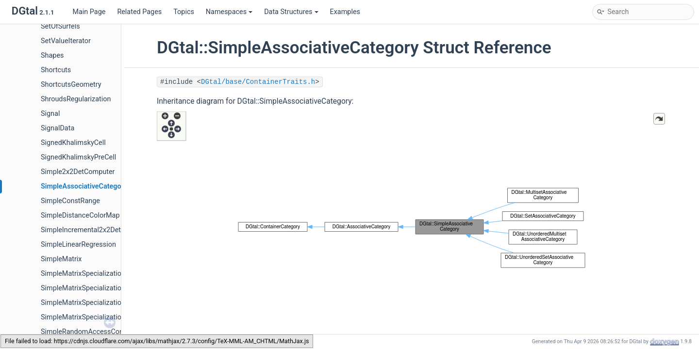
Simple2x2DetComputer (78, 172)
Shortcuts (56, 70)
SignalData (57, 128)
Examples (345, 12)
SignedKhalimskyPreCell (78, 157)
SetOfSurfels (60, 26)
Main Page (88, 12)
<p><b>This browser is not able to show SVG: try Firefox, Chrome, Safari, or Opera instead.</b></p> (411, 225)
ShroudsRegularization (76, 99)
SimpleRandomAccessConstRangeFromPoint (111, 332)
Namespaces (229, 12)
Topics (183, 12)
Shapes (52, 55)
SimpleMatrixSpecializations (85, 274)
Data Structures (291, 12)
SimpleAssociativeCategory (84, 186)
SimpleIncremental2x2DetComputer (96, 230)
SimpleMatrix (61, 259)
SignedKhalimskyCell (73, 143)
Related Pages (139, 12)
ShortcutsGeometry (71, 84)
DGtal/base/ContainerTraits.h (258, 82)
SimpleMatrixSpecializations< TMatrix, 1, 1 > (109, 288)
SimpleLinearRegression (78, 244)
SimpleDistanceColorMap (80, 215)
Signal (50, 114)
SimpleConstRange (70, 201)
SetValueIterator (66, 41)
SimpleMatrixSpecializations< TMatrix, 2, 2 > (109, 303)
